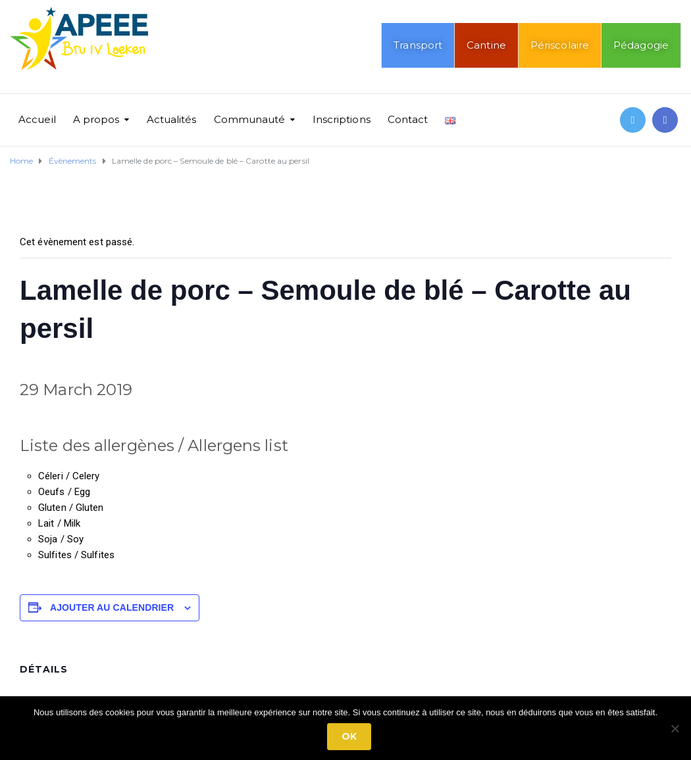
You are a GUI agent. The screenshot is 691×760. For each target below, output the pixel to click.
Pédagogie (641, 45)
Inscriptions (342, 119)
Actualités (172, 119)
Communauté (250, 119)
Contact (408, 119)
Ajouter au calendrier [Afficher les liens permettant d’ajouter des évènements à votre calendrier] (112, 607)
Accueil (37, 119)
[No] (674, 728)
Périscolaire (559, 45)
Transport (418, 45)
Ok (349, 736)
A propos (96, 119)
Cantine (486, 45)
